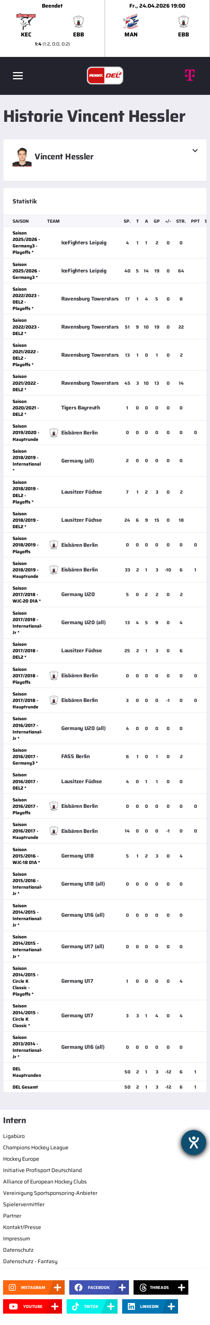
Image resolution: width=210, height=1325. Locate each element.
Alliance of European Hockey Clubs (45, 1181)
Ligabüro (14, 1136)
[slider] (105, 28)
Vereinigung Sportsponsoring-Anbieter (50, 1193)
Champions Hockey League (35, 1147)
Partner (12, 1216)
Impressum (16, 1238)
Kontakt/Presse (22, 1227)
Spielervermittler (24, 1204)
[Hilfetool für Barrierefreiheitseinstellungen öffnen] (193, 1142)
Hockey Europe (21, 1159)
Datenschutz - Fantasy (30, 1261)
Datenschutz (18, 1250)
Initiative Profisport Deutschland (42, 1170)
